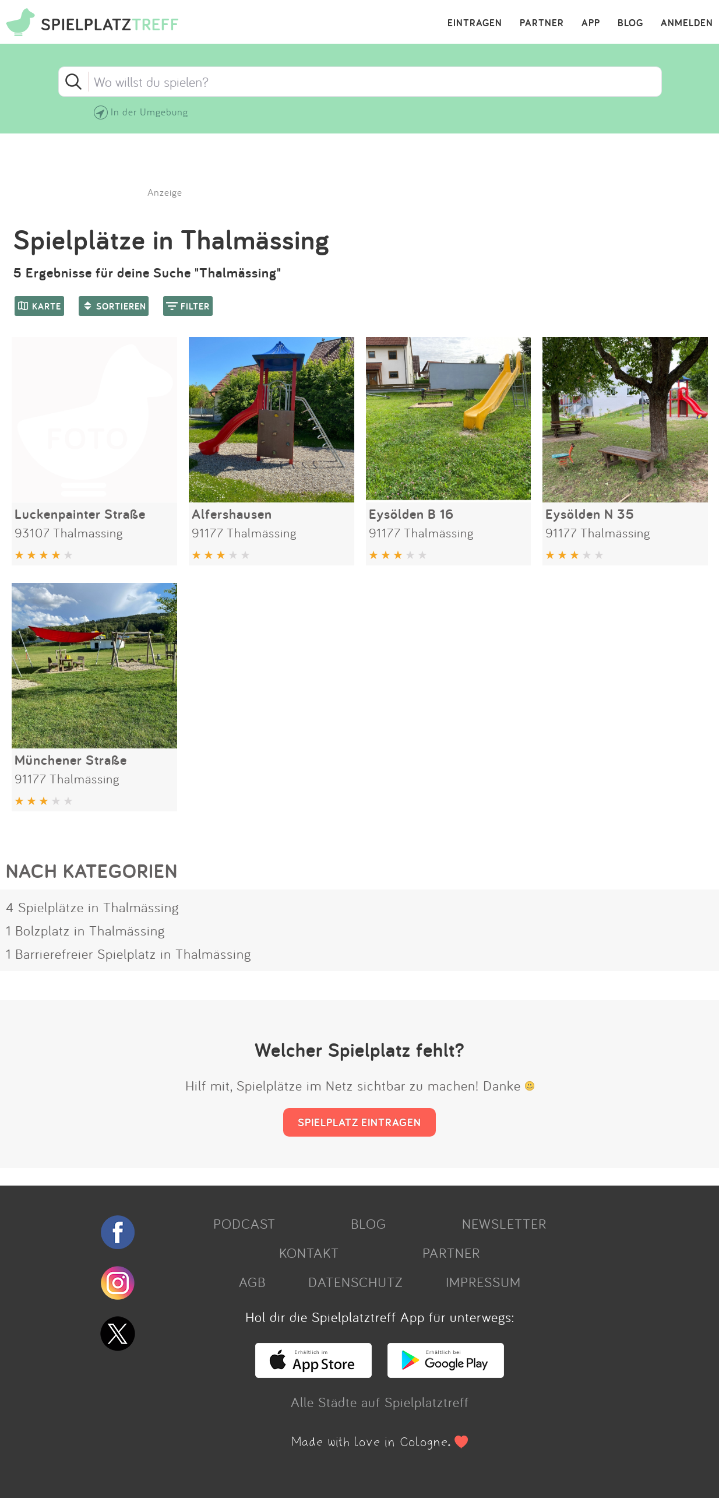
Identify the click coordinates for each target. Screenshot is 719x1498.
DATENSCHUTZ (355, 1281)
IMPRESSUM (483, 1281)
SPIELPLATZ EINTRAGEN (359, 1122)
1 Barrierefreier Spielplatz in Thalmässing (128, 953)
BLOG (630, 23)
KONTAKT (309, 1252)
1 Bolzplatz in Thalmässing (85, 930)
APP (590, 23)
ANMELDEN (687, 23)
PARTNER (542, 23)
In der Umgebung (149, 112)
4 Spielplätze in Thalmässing (92, 907)
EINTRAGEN (474, 23)
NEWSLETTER (504, 1223)
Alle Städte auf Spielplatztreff (380, 1402)
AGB (252, 1281)
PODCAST (244, 1223)
